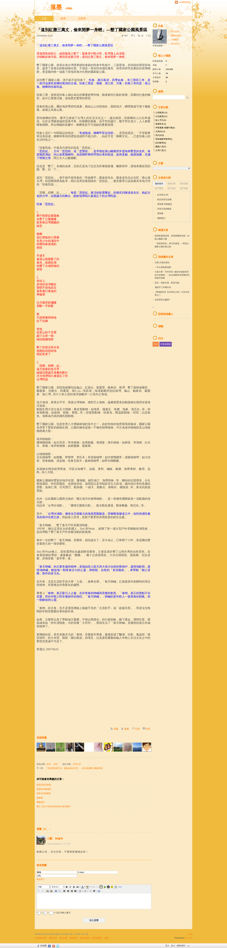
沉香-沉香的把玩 (162, 262)
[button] (44, 887)
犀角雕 (40, 798)
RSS (156, 344)
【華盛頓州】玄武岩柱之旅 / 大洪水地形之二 (172, 293)
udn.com (188, 938)
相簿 (63, 18)
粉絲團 (43, 945)
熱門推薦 (184, 188)
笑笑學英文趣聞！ (163, 300)
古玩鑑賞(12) (161, 116)
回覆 (116, 728)
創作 (49, 764)
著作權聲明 (85, 938)
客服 (106, 938)
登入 (167, 945)
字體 (39, 887)
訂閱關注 (175, 39)
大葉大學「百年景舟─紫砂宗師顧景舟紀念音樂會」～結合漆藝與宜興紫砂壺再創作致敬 (172, 275)
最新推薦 (184, 183)
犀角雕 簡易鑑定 (44, 789)
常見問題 (63, 938)
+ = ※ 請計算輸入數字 (54, 912)
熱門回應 (171, 188)
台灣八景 (77, 764)
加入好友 (175, 31)
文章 (44, 18)
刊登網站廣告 (41, 938)
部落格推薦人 (165, 314)
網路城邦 (181, 945)
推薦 (126, 728)
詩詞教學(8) (160, 143)
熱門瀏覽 (159, 188)
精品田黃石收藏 (44, 785)
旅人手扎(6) (160, 120)
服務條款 (74, 938)
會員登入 (41, 879)
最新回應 (171, 183)
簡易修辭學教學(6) (163, 139)
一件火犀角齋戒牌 (163, 267)
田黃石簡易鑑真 (44, 793)
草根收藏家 (158, 45)
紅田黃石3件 (163, 195)
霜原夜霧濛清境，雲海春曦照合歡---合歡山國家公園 (172, 237)
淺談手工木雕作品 (163, 287)
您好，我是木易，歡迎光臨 (167, 283)
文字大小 (55, 887)
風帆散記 (41, 802)
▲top (190, 934)
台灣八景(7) (160, 150)
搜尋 (187, 97)
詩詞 (56, 764)
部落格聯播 (165, 344)
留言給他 (175, 44)
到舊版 (69, 8)
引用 (137, 728)
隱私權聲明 (97, 938)
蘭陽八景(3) (160, 146)
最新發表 (159, 183)
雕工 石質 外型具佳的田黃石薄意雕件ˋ (54, 806)
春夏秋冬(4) (160, 124)
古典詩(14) (160, 131)
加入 (173, 945)
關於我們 (53, 938)
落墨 (56, 7)
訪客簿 (82, 18)
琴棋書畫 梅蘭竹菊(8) (165, 127)
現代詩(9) (159, 135)
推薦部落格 (176, 35)
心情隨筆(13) (161, 112)
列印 (148, 728)
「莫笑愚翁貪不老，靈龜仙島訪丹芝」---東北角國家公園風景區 (74, 768)
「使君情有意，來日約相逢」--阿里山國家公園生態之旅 (172, 245)
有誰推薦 (42, 737)
